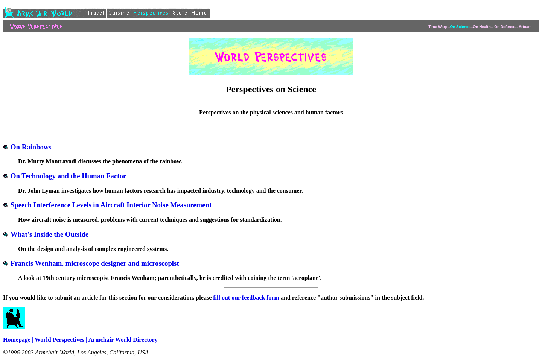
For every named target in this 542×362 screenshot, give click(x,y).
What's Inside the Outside (45, 234)
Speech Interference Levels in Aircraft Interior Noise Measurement (107, 205)
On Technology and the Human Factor (64, 176)
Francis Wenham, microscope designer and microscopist (91, 263)
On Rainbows (27, 147)
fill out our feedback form (247, 297)
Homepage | (19, 339)
